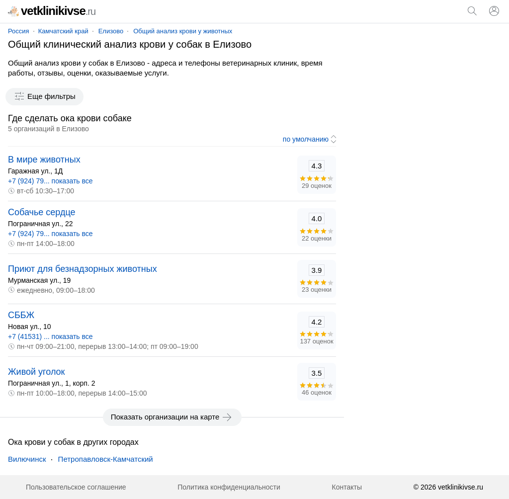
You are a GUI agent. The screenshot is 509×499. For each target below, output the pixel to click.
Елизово (111, 31)
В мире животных (44, 160)
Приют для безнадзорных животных (82, 269)
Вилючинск (27, 459)
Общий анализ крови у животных (182, 31)
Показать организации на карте (172, 417)
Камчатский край (63, 31)
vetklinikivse (51, 10)
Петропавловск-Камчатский (105, 459)
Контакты (347, 487)
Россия (18, 31)
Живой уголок (36, 372)
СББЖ (21, 315)
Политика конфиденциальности (228, 487)
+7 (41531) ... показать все (50, 336)
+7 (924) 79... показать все (50, 181)
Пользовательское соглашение (76, 487)
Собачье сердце (42, 212)
